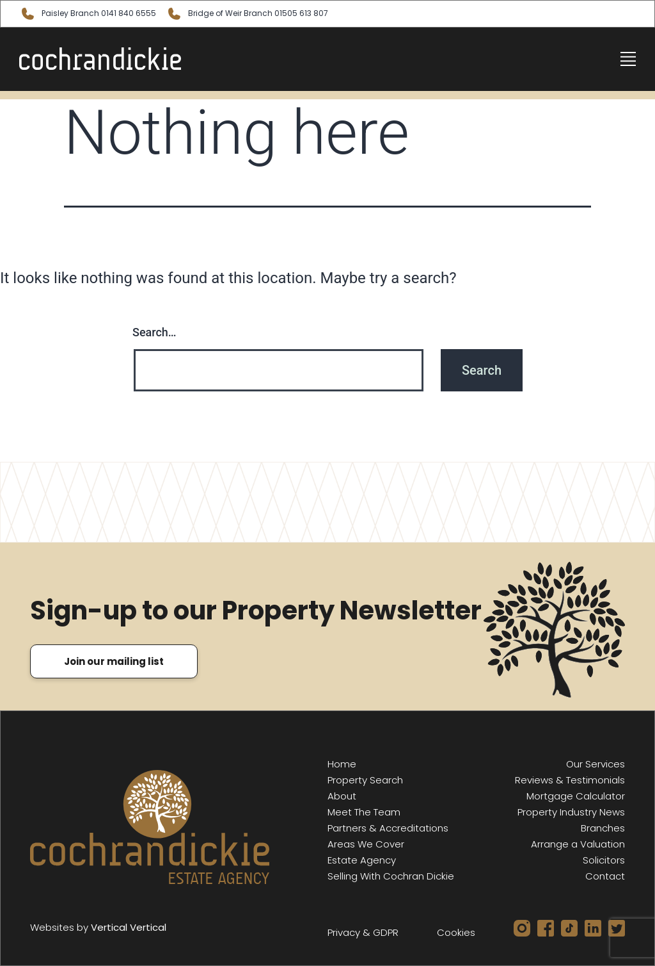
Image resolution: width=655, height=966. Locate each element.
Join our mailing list (114, 661)
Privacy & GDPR (363, 932)
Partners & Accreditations (388, 828)
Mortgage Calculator (575, 796)
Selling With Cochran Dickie (391, 876)
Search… (154, 332)
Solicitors (604, 860)
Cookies (456, 932)
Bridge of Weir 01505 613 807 (247, 13)
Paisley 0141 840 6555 (88, 13)
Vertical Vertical (128, 927)
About (342, 796)
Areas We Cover (366, 844)
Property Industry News (571, 812)
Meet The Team (364, 812)
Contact (605, 876)
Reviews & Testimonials (570, 780)
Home (342, 764)
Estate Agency (362, 860)
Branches (603, 828)
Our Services (595, 764)
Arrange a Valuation (578, 844)
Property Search (365, 780)
